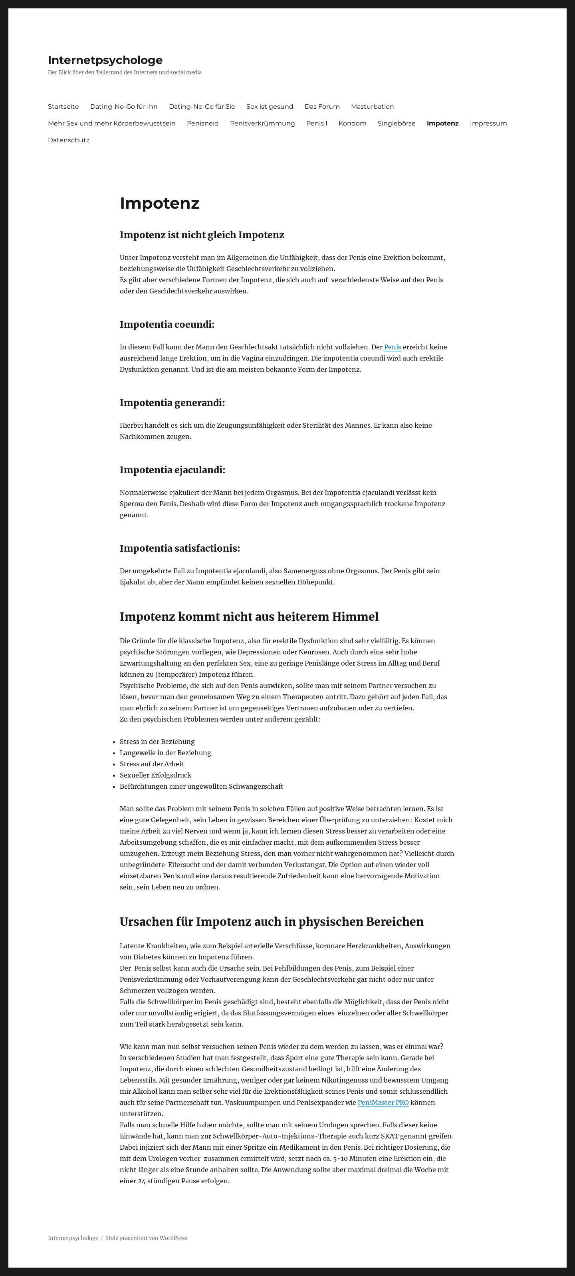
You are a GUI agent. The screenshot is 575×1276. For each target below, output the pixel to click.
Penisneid (203, 123)
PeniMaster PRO (383, 1103)
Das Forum (322, 106)
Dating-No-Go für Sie (202, 106)
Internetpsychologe (105, 60)
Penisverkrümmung (262, 123)
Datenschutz (68, 140)
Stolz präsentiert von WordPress (146, 1238)
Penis (392, 347)
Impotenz (443, 123)
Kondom (353, 123)
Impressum (488, 123)
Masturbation (372, 106)
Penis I (316, 123)
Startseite (63, 106)
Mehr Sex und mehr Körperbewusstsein (112, 123)
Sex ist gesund (269, 106)
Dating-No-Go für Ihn (124, 106)
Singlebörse (397, 123)
